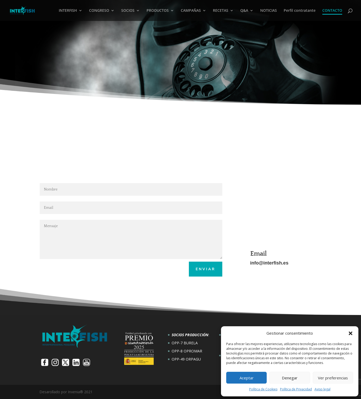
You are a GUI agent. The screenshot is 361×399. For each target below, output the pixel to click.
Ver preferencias (333, 377)
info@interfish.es (269, 263)
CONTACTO (332, 11)
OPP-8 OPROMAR (187, 351)
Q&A (244, 11)
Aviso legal (322, 389)
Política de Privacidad (296, 389)
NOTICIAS (268, 11)
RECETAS (220, 11)
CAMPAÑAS (191, 11)
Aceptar (247, 377)
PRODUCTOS (158, 11)
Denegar (290, 377)
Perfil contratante (300, 11)
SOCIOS (128, 11)
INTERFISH (68, 11)
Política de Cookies (263, 389)
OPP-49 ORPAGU (186, 359)
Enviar (206, 269)
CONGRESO (99, 11)
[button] (350, 333)
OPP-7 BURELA (185, 342)
